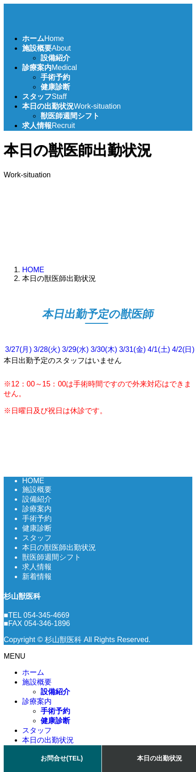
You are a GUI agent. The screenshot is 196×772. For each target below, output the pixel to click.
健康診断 (55, 87)
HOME (33, 481)
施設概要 (37, 489)
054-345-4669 (47, 615)
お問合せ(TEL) (62, 758)
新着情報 (37, 576)
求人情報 (37, 567)
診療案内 (37, 509)
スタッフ (37, 538)
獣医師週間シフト (70, 116)
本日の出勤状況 (48, 740)
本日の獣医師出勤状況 (59, 547)
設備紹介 (55, 58)
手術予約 (55, 77)
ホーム (33, 672)
